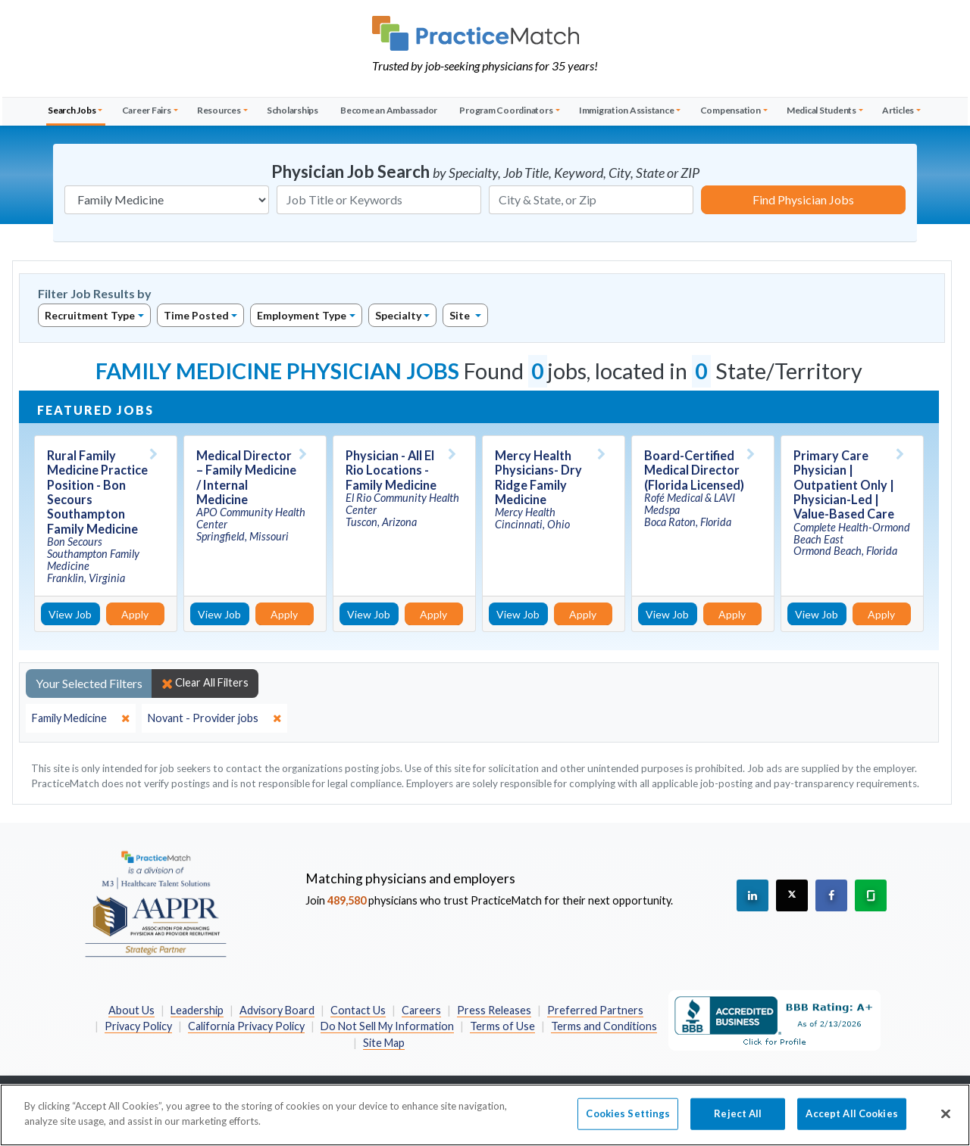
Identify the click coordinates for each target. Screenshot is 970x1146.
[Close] (945, 1121)
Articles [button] (898, 110)
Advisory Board (276, 1010)
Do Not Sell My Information (387, 1026)
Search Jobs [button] (71, 110)
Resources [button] (219, 110)
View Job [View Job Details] (70, 614)
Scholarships (292, 110)
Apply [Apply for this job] (135, 614)
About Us (131, 1010)
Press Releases (494, 1010)
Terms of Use (502, 1026)
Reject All (738, 1120)
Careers (421, 1010)
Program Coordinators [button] (505, 110)
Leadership (197, 1010)
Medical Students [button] (821, 110)
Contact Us (358, 1010)
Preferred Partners (595, 1010)
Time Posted (196, 315)
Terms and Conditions (604, 1026)
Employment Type (301, 315)
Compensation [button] (730, 110)
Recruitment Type (90, 315)
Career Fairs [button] (146, 110)
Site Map (384, 1042)
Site (460, 315)
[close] (81, 718)
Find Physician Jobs (803, 199)
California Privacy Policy (246, 1026)
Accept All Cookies (851, 1120)
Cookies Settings (628, 1120)
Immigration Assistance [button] (626, 110)
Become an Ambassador (388, 110)
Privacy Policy (138, 1026)
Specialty (398, 315)
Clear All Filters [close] (205, 683)
